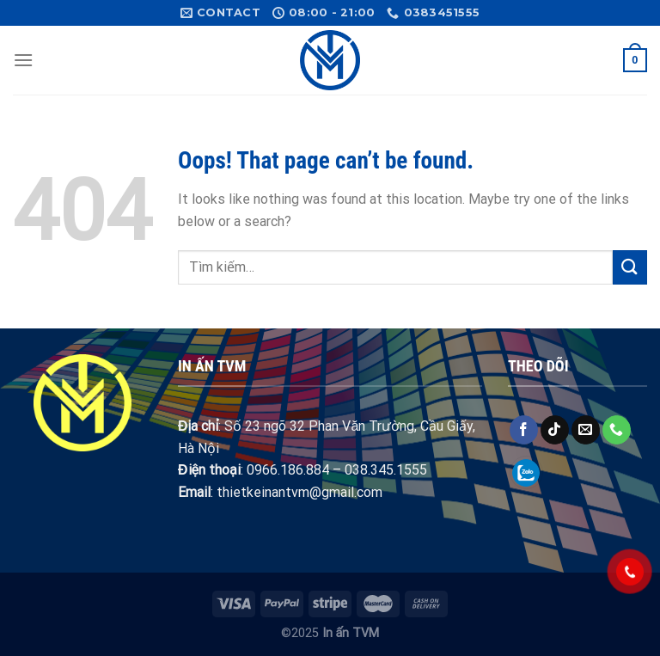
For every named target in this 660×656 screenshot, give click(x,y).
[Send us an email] (585, 429)
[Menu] (23, 60)
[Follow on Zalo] (526, 472)
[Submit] (630, 267)
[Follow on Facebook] (524, 429)
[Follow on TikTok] (555, 429)
